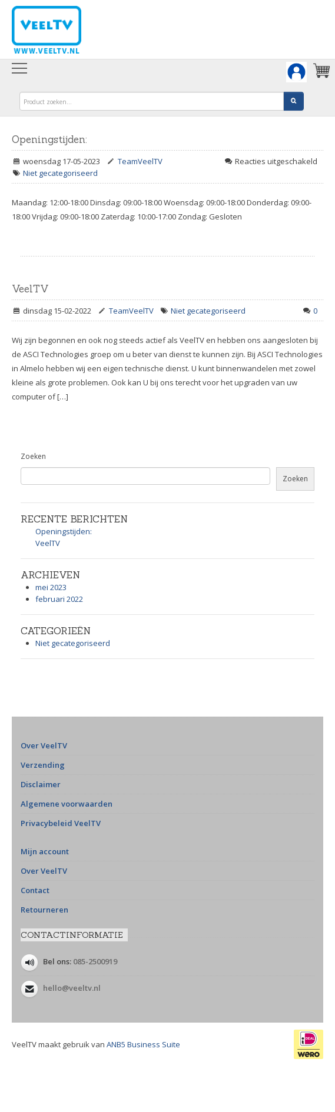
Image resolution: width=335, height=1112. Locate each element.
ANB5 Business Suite (143, 1044)
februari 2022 (59, 599)
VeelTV (30, 288)
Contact (35, 890)
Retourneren (44, 909)
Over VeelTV (44, 745)
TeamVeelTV (140, 161)
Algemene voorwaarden (66, 803)
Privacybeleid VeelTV (61, 823)
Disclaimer (41, 784)
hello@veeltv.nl (72, 988)
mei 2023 (51, 587)
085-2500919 (95, 961)
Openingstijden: (49, 139)
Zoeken (33, 456)
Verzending (43, 765)
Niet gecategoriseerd (60, 173)
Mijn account (45, 851)
